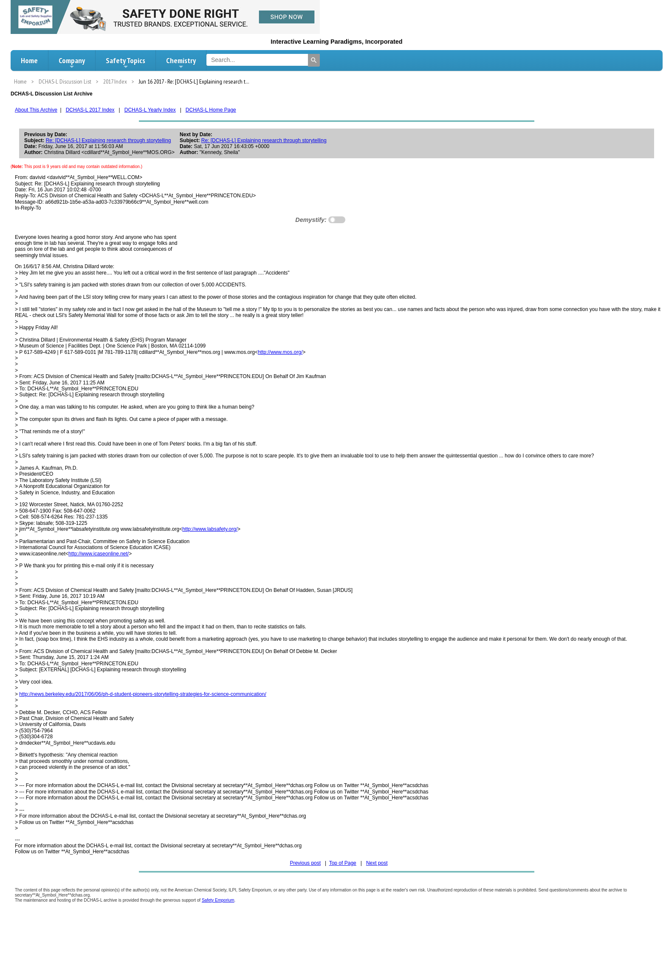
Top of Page (342, 863)
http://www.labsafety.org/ (209, 529)
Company (72, 63)
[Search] (314, 60)
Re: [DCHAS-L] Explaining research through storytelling (108, 140)
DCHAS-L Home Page (211, 110)
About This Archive (36, 110)
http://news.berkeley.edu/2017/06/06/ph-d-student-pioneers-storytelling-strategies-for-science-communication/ (142, 694)
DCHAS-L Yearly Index (150, 110)
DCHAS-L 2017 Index (90, 110)
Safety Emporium (218, 900)
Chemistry (181, 63)
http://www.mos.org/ (280, 352)
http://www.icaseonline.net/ (98, 554)
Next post (377, 863)
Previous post (305, 863)
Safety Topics (125, 63)
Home (29, 60)
